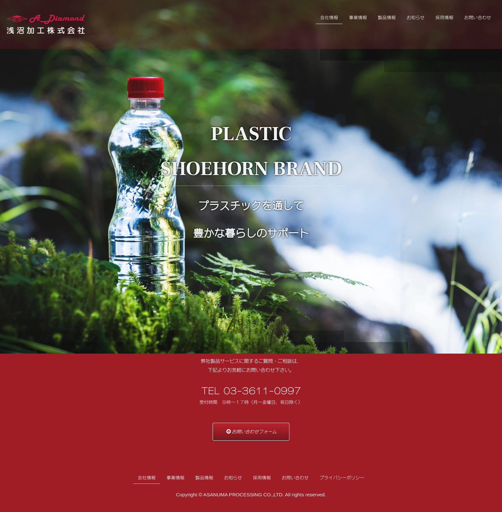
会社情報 (329, 17)
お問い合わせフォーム (251, 431)
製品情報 (387, 17)
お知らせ (416, 17)
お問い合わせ (477, 17)
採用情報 (444, 17)
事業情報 (358, 17)
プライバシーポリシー (342, 477)
